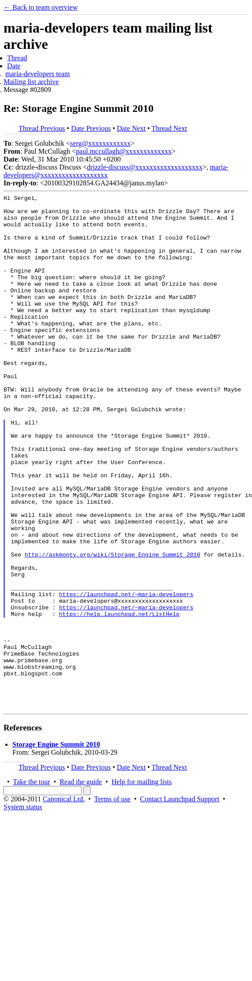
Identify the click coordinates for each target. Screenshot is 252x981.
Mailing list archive (31, 81)
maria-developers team (37, 73)
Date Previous (91, 128)
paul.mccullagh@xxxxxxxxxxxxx (124, 151)
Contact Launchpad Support (179, 902)
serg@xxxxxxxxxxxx (100, 143)
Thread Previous (42, 128)
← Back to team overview (41, 7)
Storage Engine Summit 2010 (56, 847)
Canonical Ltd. (64, 902)
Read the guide (81, 885)
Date (13, 66)
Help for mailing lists (142, 885)
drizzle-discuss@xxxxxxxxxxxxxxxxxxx (145, 167)
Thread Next (169, 128)
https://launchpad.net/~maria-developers (126, 675)
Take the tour (31, 885)
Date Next (131, 128)
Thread (17, 58)
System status (23, 910)
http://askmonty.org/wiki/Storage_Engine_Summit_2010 (112, 627)
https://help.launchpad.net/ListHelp (119, 698)
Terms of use (112, 902)
